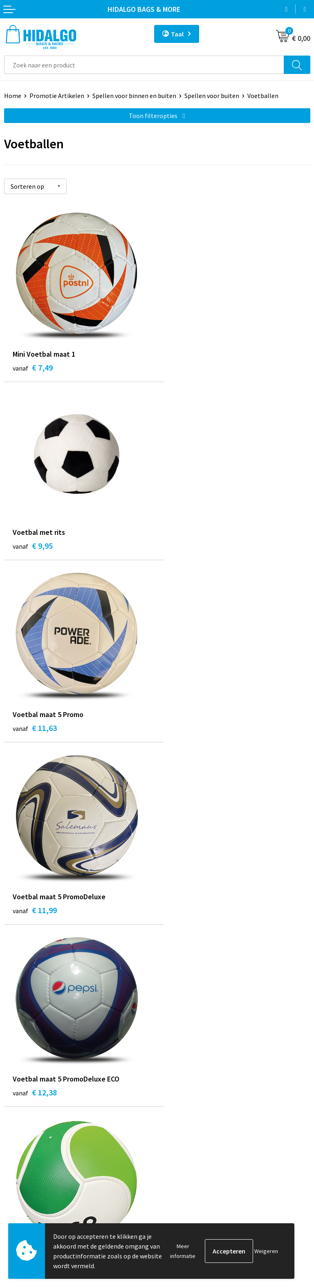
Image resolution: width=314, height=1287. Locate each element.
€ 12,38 (35, 731)
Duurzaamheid (181, 1011)
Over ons (173, 1024)
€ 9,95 (186, 367)
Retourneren (22, 1141)
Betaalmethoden (28, 1129)
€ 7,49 (33, 367)
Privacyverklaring (185, 1154)
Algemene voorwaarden (194, 1129)
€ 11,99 (188, 549)
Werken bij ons (181, 999)
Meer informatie (182, 1251)
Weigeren (266, 1251)
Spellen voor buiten (211, 96)
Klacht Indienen (26, 1154)
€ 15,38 (188, 914)
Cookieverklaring (185, 1141)
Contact (15, 1117)
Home (12, 96)
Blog (168, 986)
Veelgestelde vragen (189, 1036)
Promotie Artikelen (56, 96)
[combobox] (144, 65)
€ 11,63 (35, 549)
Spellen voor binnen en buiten (134, 96)
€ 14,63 (35, 914)
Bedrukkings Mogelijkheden (199, 1048)
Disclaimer (176, 1166)
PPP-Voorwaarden (186, 1117)
